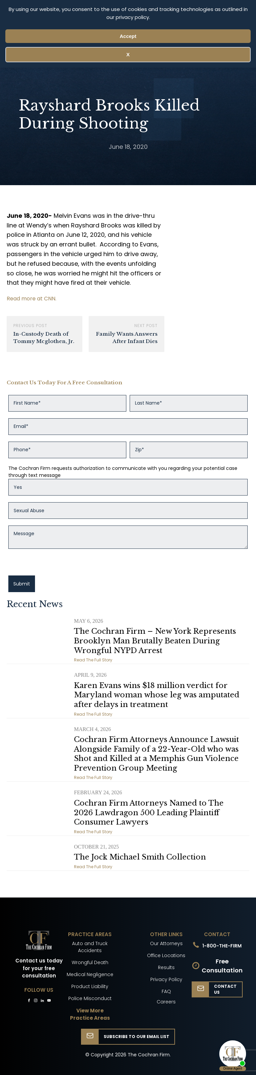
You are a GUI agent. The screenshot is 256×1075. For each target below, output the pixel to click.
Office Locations (166, 955)
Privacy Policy (166, 979)
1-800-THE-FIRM (222, 945)
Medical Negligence (90, 974)
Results (166, 967)
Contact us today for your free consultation (39, 968)
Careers (166, 1001)
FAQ (166, 991)
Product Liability (89, 986)
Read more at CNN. (31, 298)
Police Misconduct (90, 998)
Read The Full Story (93, 660)
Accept (128, 36)
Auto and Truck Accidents (90, 947)
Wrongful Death (90, 962)
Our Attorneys (166, 943)
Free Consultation (222, 965)
